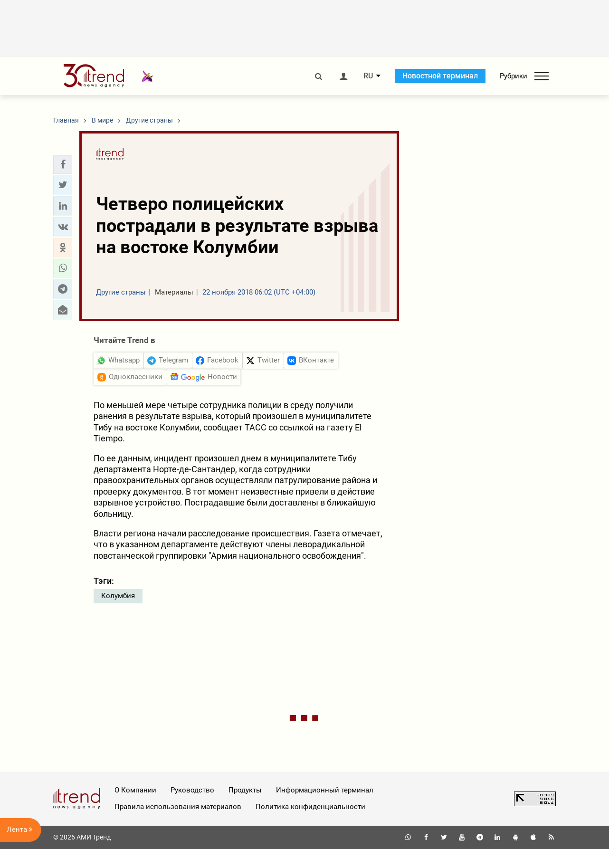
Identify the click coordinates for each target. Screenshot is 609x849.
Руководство (192, 790)
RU (368, 76)
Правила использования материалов (177, 806)
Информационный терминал (324, 790)
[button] (62, 164)
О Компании (135, 790)
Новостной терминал (440, 75)
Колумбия (118, 595)
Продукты (245, 790)
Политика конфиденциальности (310, 806)
